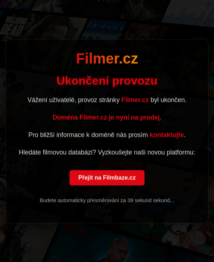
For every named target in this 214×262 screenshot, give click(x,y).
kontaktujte (167, 135)
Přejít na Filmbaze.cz (106, 178)
